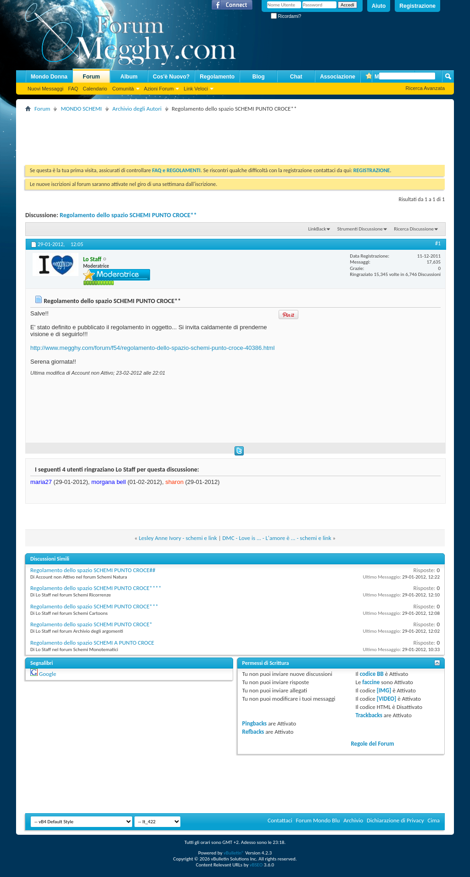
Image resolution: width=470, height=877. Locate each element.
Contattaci (280, 820)
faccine (371, 682)
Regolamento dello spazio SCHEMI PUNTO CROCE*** (94, 606)
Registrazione (417, 6)
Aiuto (379, 6)
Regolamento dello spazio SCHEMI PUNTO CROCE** (128, 215)
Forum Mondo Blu (318, 820)
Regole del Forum (372, 743)
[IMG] (384, 690)
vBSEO (256, 865)
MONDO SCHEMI (81, 108)
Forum (91, 76)
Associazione (337, 76)
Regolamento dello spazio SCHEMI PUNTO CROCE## (92, 570)
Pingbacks (254, 723)
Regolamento (217, 76)
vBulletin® (234, 853)
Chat (296, 76)
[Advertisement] (192, 135)
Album (128, 76)
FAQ (73, 88)
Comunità (123, 88)
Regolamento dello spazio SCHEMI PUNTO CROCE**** (95, 588)
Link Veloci (196, 88)
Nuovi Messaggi (45, 88)
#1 (438, 243)
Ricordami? (286, 16)
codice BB (372, 673)
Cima (433, 820)
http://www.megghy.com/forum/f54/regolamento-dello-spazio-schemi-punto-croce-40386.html (152, 347)
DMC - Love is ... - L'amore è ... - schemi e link (277, 537)
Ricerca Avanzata (425, 88)
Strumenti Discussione (360, 229)
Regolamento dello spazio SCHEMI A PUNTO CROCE (92, 642)
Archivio (353, 820)
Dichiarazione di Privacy (395, 820)
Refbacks (253, 731)
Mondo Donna (49, 76)
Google (47, 673)
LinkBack (317, 229)
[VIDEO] (387, 698)
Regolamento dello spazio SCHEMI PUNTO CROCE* (91, 624)
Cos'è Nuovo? (171, 76)
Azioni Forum (159, 88)
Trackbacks (368, 715)
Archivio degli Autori (137, 108)
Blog (258, 76)
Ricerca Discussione (414, 229)
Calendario (95, 88)
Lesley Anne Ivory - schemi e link (178, 537)
